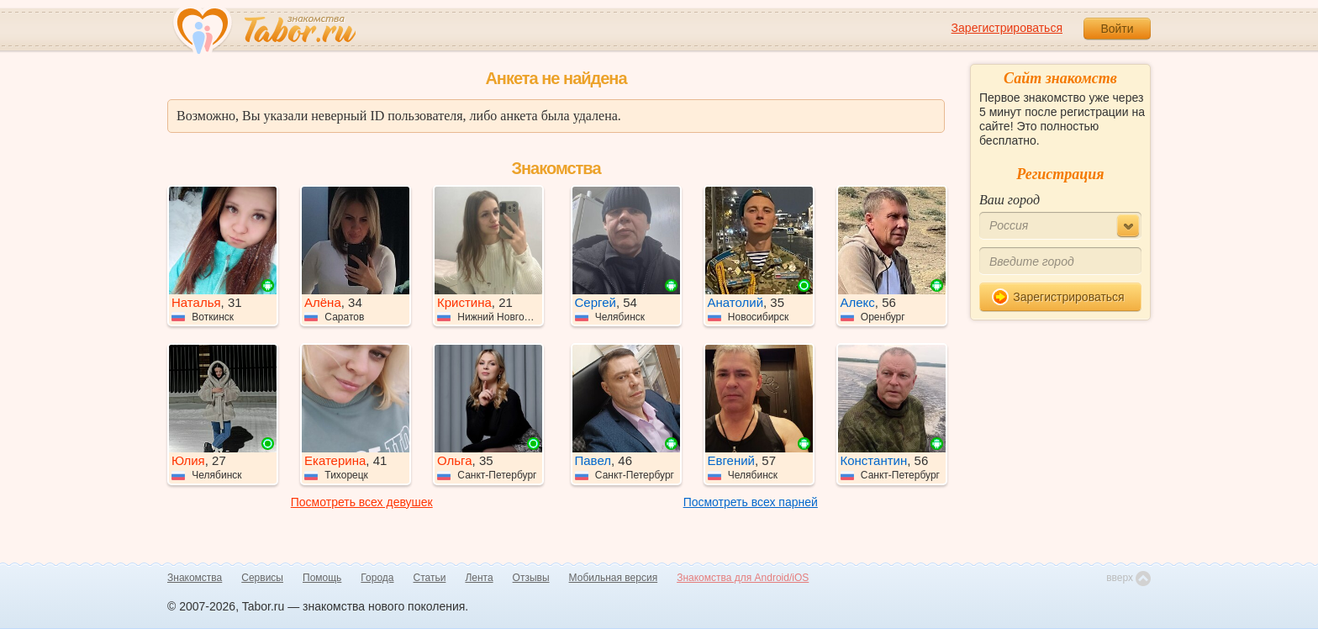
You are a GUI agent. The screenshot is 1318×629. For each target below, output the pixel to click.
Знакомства (194, 578)
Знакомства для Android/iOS (743, 578)
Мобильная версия (613, 578)
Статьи (430, 578)
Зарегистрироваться (1007, 27)
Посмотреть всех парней (750, 502)
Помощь (322, 578)
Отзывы (531, 578)
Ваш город (1009, 200)
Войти (1116, 28)
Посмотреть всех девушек (362, 502)
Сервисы (262, 578)
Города (377, 578)
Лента (479, 578)
